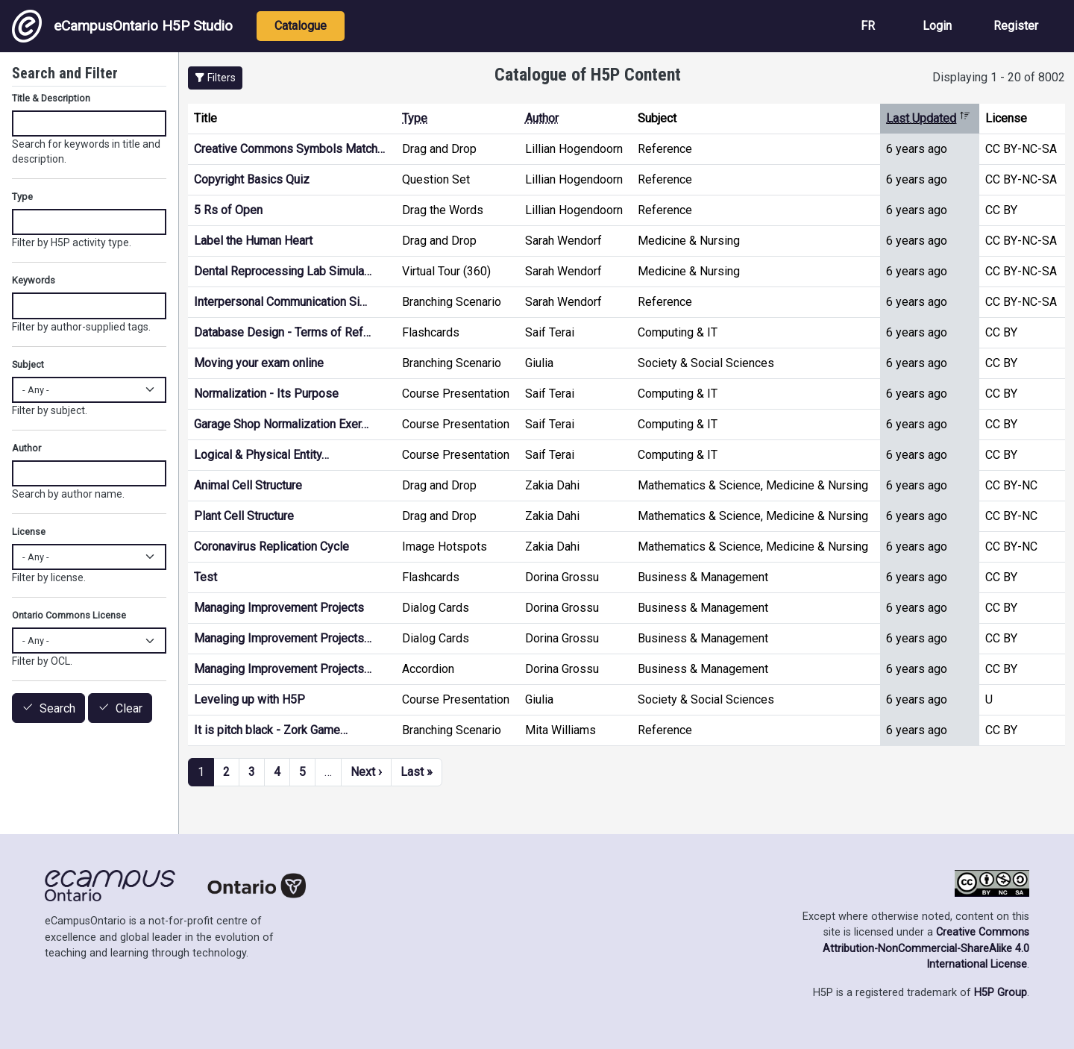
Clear (129, 708)
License (28, 531)
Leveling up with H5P (249, 699)
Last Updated (928, 118)
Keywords (33, 280)
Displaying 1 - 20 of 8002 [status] (998, 77)
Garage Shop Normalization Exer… (281, 424)
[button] (215, 78)
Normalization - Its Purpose (266, 393)
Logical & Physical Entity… (261, 455)
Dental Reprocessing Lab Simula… (282, 271)
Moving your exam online (259, 363)
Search (57, 708)
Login (937, 26)
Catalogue (300, 26)
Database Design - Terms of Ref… (282, 332)
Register (1015, 26)
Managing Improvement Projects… (282, 638)
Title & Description (51, 98)
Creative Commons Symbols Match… (289, 149)
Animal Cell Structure (248, 485)
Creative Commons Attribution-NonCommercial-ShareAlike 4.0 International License (926, 948)
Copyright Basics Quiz (252, 179)
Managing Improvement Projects (279, 608)
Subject (28, 364)
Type (414, 118)
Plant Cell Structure (244, 516)
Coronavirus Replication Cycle (271, 546)
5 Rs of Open (228, 210)
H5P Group (1000, 992)
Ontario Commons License (69, 615)
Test (205, 577)
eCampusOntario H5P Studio (122, 26)
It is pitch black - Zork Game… (271, 730)
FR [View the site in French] (868, 26)
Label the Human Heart (253, 241)
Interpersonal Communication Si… (280, 302)
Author (542, 118)
